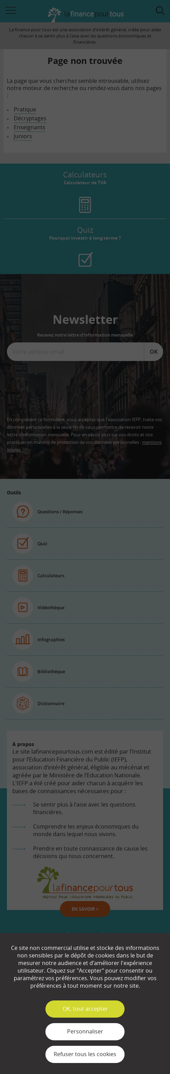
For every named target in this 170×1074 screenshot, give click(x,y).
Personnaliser (85, 1031)
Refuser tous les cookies (85, 1054)
